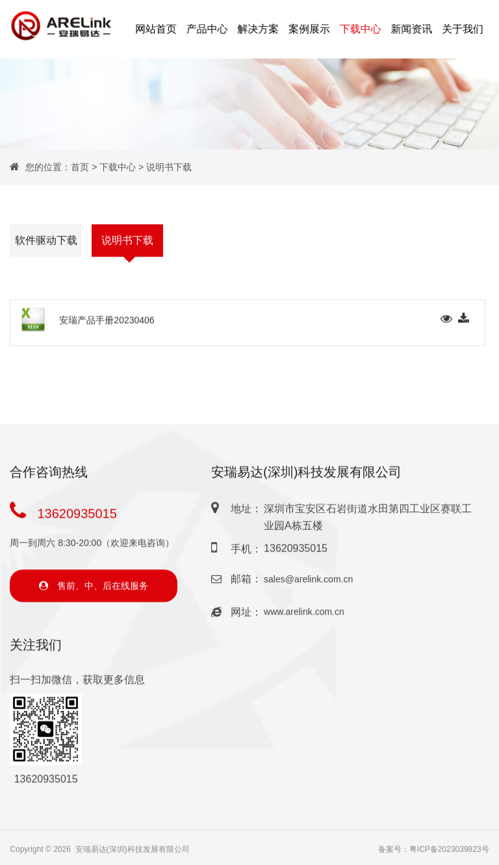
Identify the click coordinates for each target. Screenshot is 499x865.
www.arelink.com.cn (304, 618)
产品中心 (210, 28)
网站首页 (160, 28)
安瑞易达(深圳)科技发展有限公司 (132, 854)
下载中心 (359, 28)
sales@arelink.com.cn (308, 585)
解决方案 (260, 28)
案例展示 (309, 28)
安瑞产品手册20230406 (106, 321)
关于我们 (458, 28)
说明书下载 (169, 167)
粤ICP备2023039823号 (449, 854)
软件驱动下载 (46, 240)
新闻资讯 (409, 28)
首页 (80, 167)
